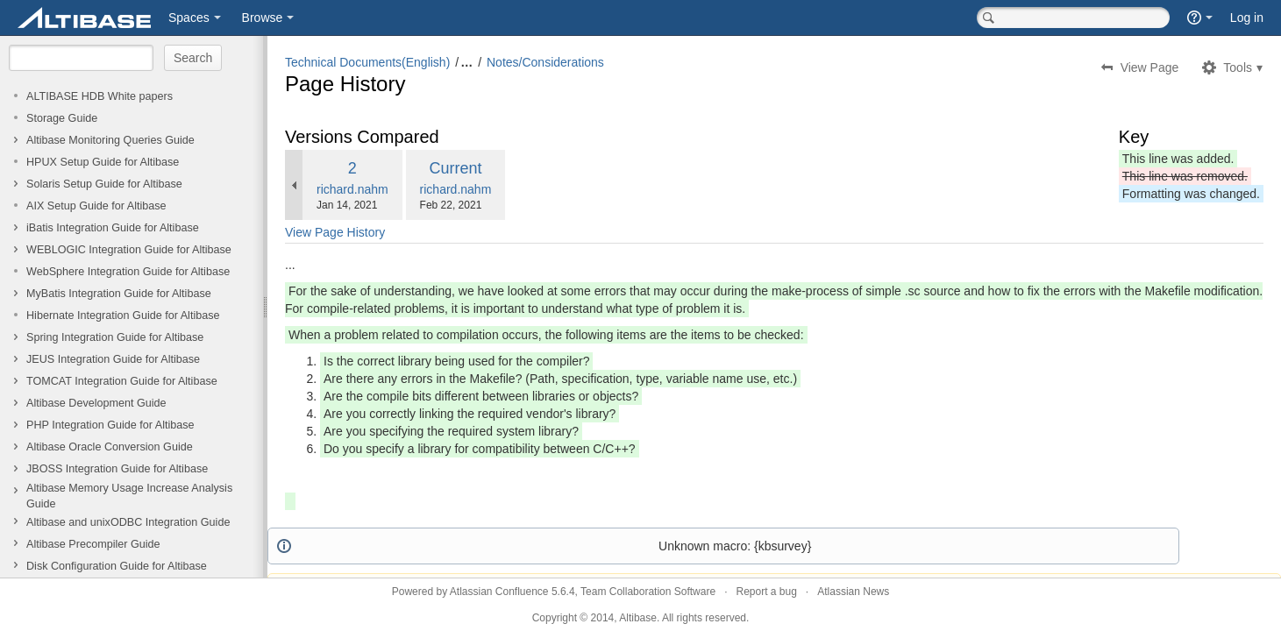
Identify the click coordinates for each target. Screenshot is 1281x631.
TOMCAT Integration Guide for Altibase (121, 381)
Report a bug (766, 591)
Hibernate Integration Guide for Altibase (123, 315)
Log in (1246, 18)
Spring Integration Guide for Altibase (114, 337)
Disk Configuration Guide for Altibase (116, 566)
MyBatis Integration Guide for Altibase (118, 293)
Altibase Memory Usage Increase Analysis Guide (129, 496)
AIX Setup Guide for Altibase (96, 206)
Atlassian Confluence (499, 591)
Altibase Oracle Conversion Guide (109, 447)
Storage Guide (61, 118)
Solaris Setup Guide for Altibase (104, 184)
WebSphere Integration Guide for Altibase (128, 272)
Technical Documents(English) (367, 62)
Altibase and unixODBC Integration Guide (128, 522)
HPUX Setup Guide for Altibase (102, 162)
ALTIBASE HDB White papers (99, 96)
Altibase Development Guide (96, 403)
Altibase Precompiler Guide (93, 544)
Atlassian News (853, 591)
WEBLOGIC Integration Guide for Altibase (128, 250)
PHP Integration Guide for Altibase (110, 425)
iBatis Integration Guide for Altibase (112, 228)
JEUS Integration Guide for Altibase (113, 359)
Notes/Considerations (545, 62)
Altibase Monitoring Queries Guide (110, 140)
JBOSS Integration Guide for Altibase (117, 469)
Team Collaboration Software (647, 591)
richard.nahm (352, 189)
